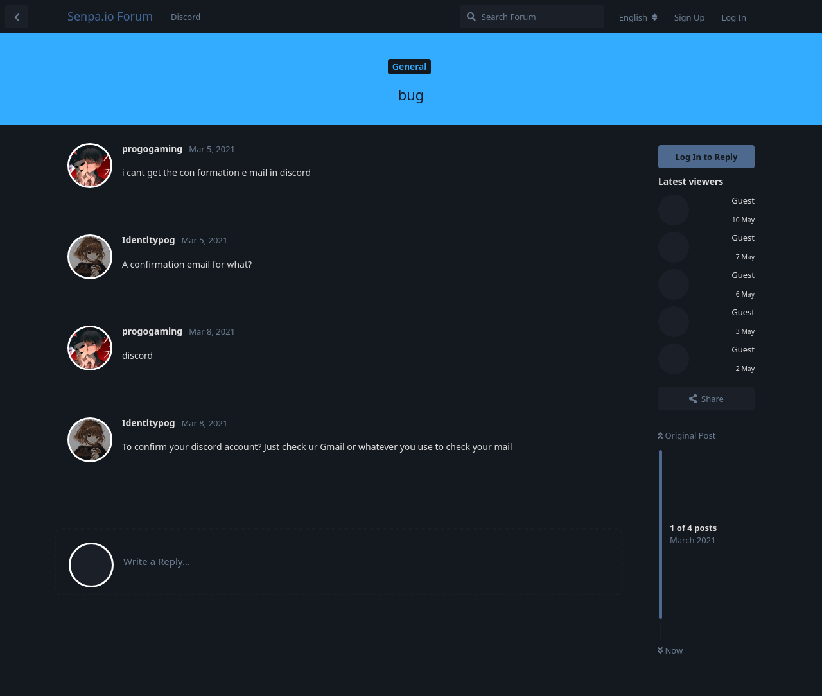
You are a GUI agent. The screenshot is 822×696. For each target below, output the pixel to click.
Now (670, 650)
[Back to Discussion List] (16, 16)
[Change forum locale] (638, 17)
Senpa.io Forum (110, 16)
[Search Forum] (532, 16)
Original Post (686, 435)
